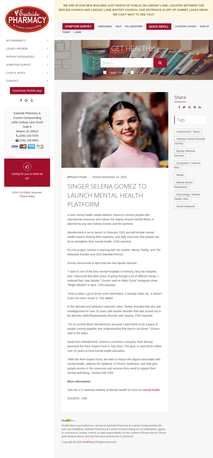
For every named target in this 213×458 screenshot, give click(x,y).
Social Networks (185, 206)
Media (179, 174)
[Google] (26, 100)
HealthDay (88, 442)
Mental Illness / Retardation (184, 185)
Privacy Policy (27, 196)
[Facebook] (21, 100)
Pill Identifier (134, 26)
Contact (12, 80)
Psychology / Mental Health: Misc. (187, 197)
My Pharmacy (16, 40)
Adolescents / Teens (188, 131)
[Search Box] (126, 62)
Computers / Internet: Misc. (187, 165)
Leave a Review (17, 48)
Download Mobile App (27, 90)
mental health (151, 390)
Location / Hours (185, 26)
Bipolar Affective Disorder (184, 153)
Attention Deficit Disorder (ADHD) (189, 141)
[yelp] (31, 100)
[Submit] (160, 63)
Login (77, 32)
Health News (114, 72)
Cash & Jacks (15, 72)
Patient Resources (20, 56)
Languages (105, 26)
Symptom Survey (18, 64)
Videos (138, 72)
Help (118, 26)
